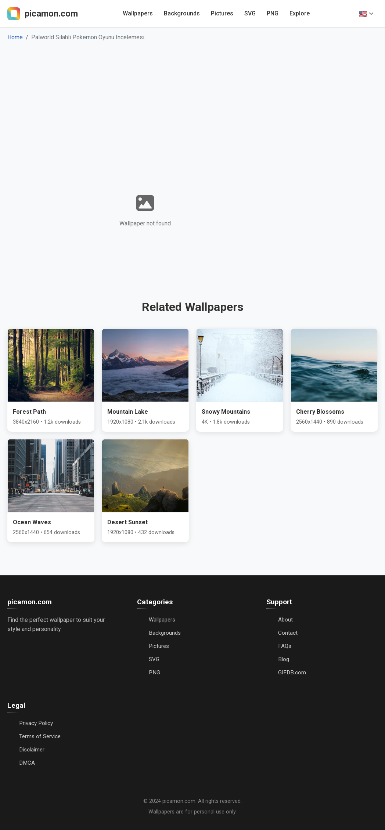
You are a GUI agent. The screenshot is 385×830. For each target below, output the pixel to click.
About (285, 619)
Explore (299, 13)
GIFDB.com (292, 672)
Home (15, 37)
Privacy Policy (36, 723)
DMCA (27, 763)
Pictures (222, 13)
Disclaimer (31, 749)
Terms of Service (40, 736)
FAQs (284, 646)
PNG (272, 13)
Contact (288, 633)
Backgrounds (182, 13)
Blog (283, 659)
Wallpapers (138, 13)
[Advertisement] (192, 97)
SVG (250, 13)
